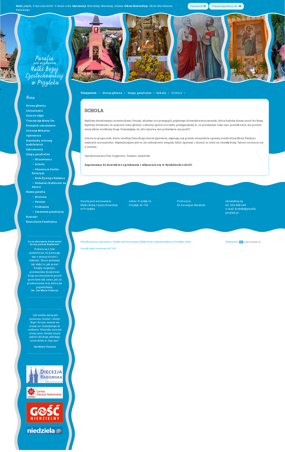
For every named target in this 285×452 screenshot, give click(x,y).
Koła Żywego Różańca (48, 178)
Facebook (198, 6)
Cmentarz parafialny (48, 211)
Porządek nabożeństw (41, 125)
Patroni (38, 201)
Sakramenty (34, 149)
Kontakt (31, 216)
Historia (39, 197)
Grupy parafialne (38, 154)
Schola (38, 164)
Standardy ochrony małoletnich (39, 142)
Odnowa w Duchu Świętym (45, 171)
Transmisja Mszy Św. (40, 120)
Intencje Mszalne (38, 130)
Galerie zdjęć (35, 115)
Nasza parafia (35, 191)
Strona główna (36, 105)
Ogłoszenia (33, 135)
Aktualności (34, 110)
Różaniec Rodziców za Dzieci (49, 185)
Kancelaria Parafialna (41, 221)
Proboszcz (40, 207)
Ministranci (42, 159)
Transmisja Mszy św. (226, 6)
